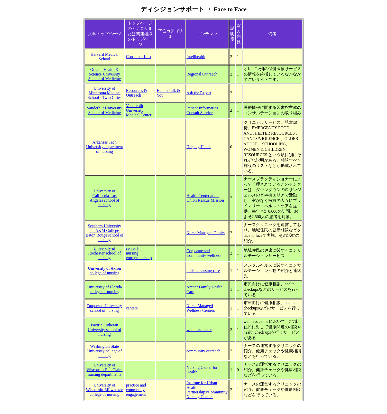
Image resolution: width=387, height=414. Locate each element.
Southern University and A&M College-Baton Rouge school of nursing (104, 233)
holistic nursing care (203, 270)
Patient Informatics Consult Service (202, 110)
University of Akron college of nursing (104, 270)
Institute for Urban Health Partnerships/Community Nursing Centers (207, 390)
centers (131, 308)
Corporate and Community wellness (204, 253)
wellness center (199, 329)
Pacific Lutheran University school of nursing (104, 329)
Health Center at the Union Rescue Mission (205, 197)
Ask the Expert (199, 93)
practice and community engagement (136, 390)
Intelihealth (196, 56)
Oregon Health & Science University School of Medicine (104, 74)
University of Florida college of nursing (104, 289)
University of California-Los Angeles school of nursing (104, 198)
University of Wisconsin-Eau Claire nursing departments (105, 370)
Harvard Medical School (104, 56)
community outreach (203, 351)
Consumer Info (138, 56)
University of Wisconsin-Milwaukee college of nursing (104, 390)
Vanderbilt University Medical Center (138, 110)
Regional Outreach (202, 74)
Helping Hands (199, 147)
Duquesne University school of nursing (104, 308)
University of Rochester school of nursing (104, 253)
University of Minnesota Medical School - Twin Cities (104, 93)
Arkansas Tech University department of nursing (104, 147)
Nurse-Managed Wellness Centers (201, 308)
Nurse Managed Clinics (206, 233)
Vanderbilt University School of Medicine (104, 110)
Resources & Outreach (136, 92)
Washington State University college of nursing (104, 351)
